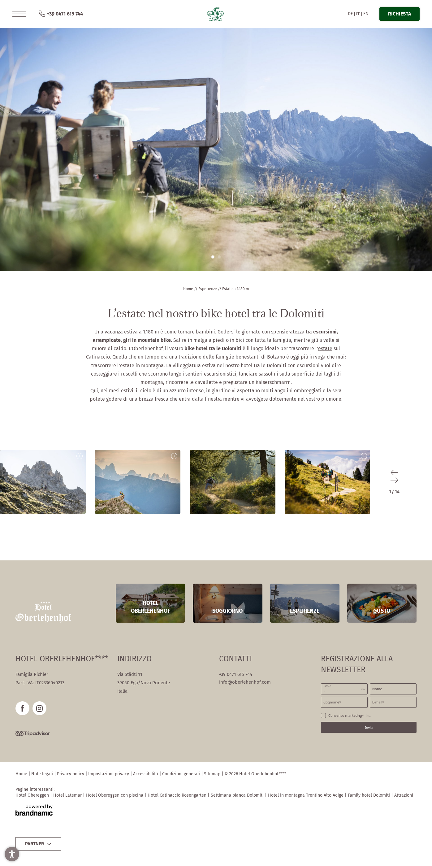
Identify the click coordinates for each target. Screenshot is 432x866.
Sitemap (213, 774)
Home (188, 289)
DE (350, 13)
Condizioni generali (181, 774)
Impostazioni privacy (109, 774)
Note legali (42, 774)
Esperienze (208, 289)
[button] (19, 14)
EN (366, 13)
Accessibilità (146, 774)
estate (325, 348)
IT (358, 13)
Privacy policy (71, 774)
